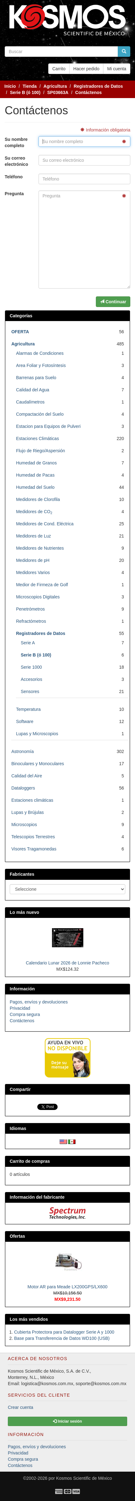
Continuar (113, 301)
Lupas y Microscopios (37, 733)
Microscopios (24, 824)
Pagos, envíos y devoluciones (39, 1001)
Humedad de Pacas (35, 475)
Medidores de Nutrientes (40, 548)
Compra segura (25, 1014)
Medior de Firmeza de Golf (42, 584)
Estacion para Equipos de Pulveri (48, 426)
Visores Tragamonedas (33, 848)
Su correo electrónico (16, 161)
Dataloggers (23, 787)
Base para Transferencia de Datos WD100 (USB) (62, 1338)
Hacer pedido (86, 68)
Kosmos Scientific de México (84, 1478)
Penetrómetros (30, 609)
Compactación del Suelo (40, 414)
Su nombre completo (16, 142)
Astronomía (22, 751)
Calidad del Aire (26, 775)
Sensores (30, 691)
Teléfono (14, 176)
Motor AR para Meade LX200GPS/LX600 (67, 1286)
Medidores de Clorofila (38, 499)
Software (24, 721)
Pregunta (14, 193)
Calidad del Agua (32, 389)
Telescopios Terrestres (33, 836)
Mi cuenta (116, 68)
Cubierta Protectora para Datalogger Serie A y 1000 (64, 1332)
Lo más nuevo (24, 912)
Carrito (58, 68)
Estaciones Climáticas (37, 438)
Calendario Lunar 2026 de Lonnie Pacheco (67, 962)
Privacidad (20, 1008)
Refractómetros (31, 621)
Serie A (28, 642)
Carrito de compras (30, 1161)
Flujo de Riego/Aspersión (40, 450)
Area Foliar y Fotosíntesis (41, 365)
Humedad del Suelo (35, 487)
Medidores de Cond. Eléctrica (45, 523)
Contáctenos (22, 1020)
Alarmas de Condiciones (40, 353)
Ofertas (17, 1236)
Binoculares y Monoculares (37, 763)
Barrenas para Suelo (36, 377)
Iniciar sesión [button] (67, 1421)
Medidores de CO (34, 511)
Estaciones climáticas (32, 800)
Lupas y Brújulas (27, 812)
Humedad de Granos (36, 462)
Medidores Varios (33, 572)
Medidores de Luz (33, 535)
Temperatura (28, 709)
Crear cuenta (20, 1407)
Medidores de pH (32, 560)
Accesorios (31, 679)
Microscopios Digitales (38, 596)
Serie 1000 (31, 667)
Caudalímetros (30, 401)
